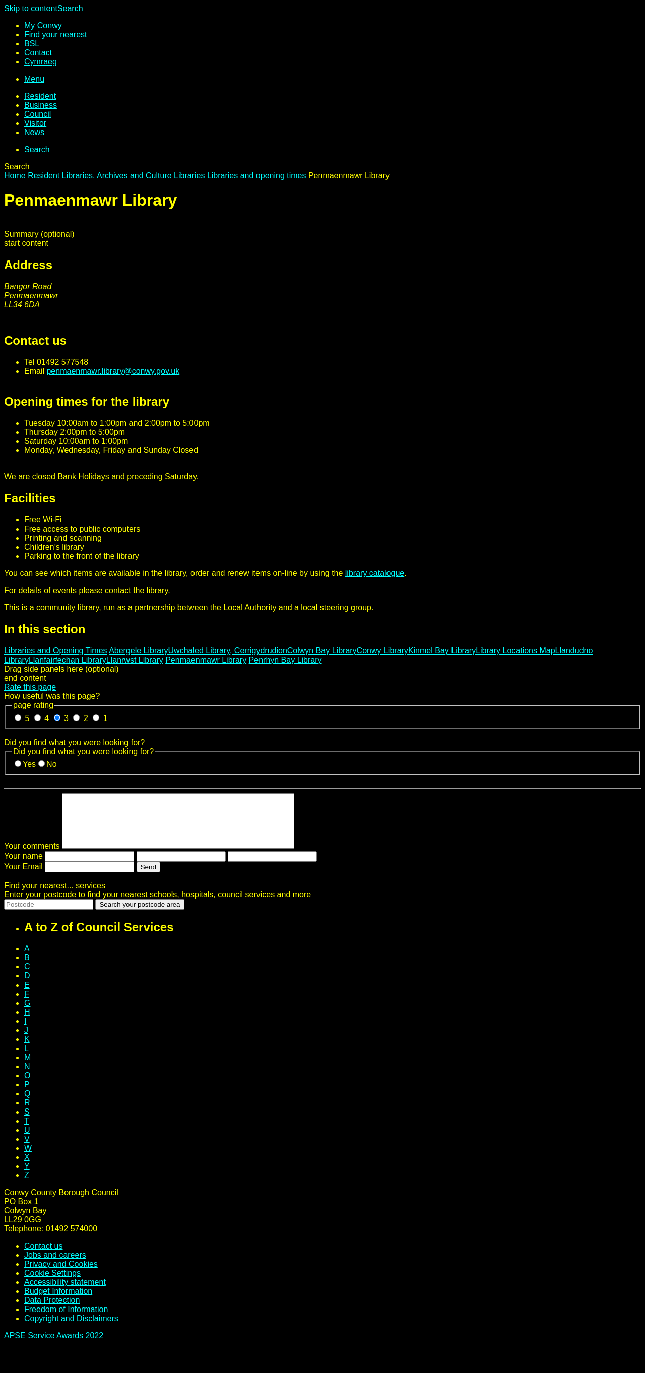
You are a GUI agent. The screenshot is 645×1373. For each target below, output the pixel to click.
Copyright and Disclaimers (71, 1329)
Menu (34, 79)
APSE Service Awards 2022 (53, 1346)
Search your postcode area (139, 915)
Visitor (35, 123)
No (51, 764)
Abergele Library (138, 650)
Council (37, 114)
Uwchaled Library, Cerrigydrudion (227, 650)
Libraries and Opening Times (55, 650)
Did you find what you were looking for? (74, 742)
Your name (23, 866)
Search (70, 8)
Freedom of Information (66, 1320)
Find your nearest (55, 34)
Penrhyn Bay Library (285, 660)
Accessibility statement (65, 1292)
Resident (40, 96)
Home (15, 175)
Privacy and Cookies (61, 1274)
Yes (29, 764)
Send (148, 877)
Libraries (189, 175)
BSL (31, 43)
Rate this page (30, 687)
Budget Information (58, 1301)
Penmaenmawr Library (205, 660)
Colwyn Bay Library (322, 650)
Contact (38, 52)
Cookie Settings (52, 1283)
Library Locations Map (515, 650)
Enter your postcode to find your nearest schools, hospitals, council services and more (157, 905)
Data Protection (52, 1310)
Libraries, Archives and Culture (117, 175)
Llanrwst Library (134, 660)
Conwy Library (382, 650)
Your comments (32, 857)
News (34, 132)
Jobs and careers (55, 1265)
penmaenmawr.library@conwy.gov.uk (112, 371)
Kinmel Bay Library (442, 650)
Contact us (43, 1256)
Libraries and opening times (256, 175)
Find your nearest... (54, 896)
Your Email (23, 877)
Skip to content (30, 8)
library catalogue (374, 573)
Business (40, 105)
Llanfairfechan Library (67, 660)
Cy (40, 61)
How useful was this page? (52, 696)
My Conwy (43, 25)
